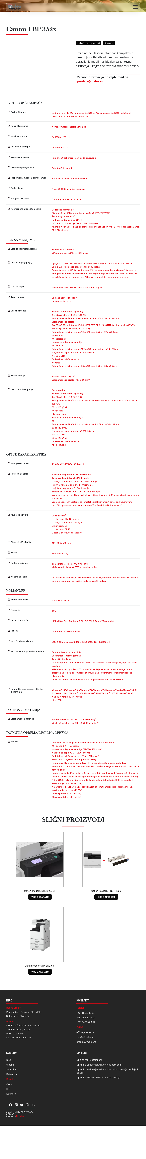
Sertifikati (11, 1102)
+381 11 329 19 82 (85, 1046)
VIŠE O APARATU (40, 930)
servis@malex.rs (85, 1070)
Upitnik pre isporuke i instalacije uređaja (98, 1110)
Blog (8, 1093)
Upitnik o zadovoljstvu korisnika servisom (98, 1098)
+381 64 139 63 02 (85, 1055)
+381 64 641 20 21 (85, 1050)
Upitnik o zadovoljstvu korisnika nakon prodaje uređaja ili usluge (107, 1104)
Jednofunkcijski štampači (88, 43)
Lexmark (11, 1127)
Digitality (20, 1149)
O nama (10, 1098)
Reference (12, 1107)
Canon (9, 1117)
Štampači (109, 43)
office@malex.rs (85, 1065)
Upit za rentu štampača (89, 1093)
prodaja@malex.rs (90, 81)
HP (8, 1122)
